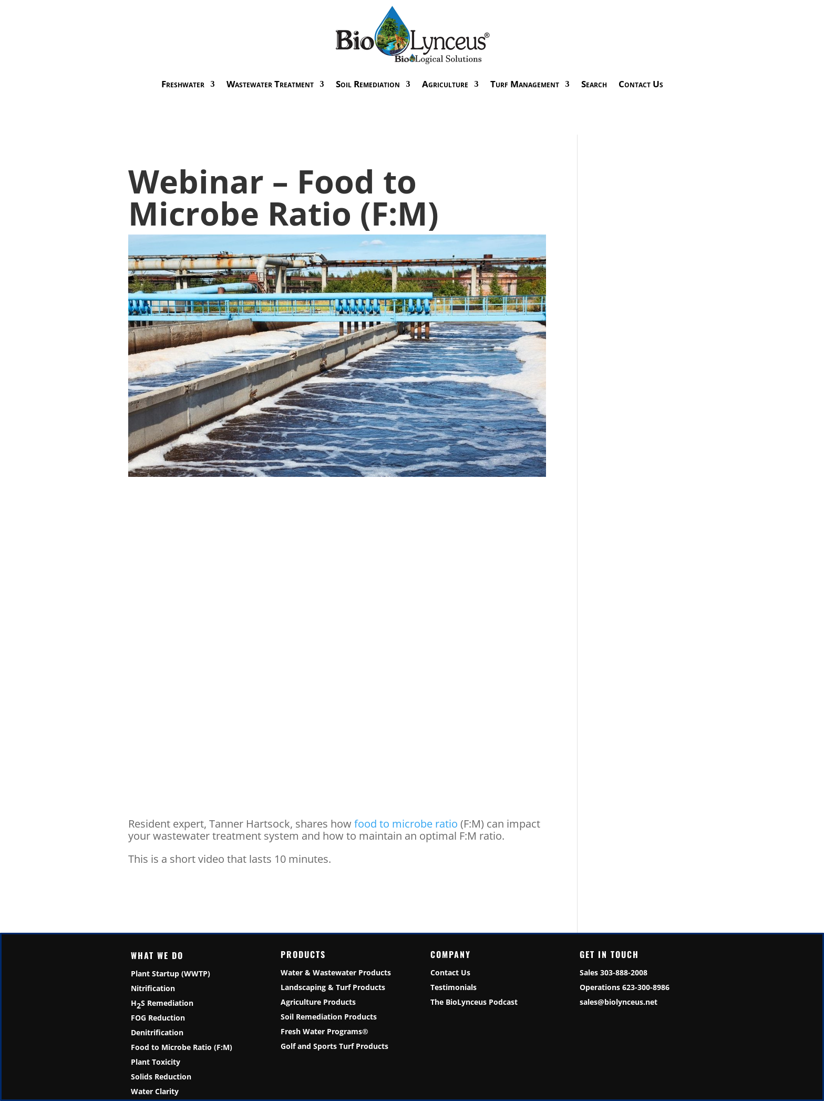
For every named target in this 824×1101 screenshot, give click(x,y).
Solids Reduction (161, 1077)
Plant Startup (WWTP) (170, 973)
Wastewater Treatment (270, 84)
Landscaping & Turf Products (333, 987)
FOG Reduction (158, 1018)
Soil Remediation (368, 84)
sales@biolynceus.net (618, 1002)
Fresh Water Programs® (324, 1031)
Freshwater (182, 84)
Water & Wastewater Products (336, 972)
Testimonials (453, 987)
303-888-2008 (623, 972)
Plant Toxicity (155, 1062)
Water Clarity (155, 1091)
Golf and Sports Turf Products (334, 1046)
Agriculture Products (318, 1002)
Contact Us (641, 84)
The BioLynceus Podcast (474, 1002)
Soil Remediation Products (329, 1017)
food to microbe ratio (406, 824)
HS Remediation (162, 1004)
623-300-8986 (646, 987)
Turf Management (524, 84)
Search (594, 84)
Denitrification (157, 1032)
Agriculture (445, 84)
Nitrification (153, 988)
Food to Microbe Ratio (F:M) (181, 1047)
